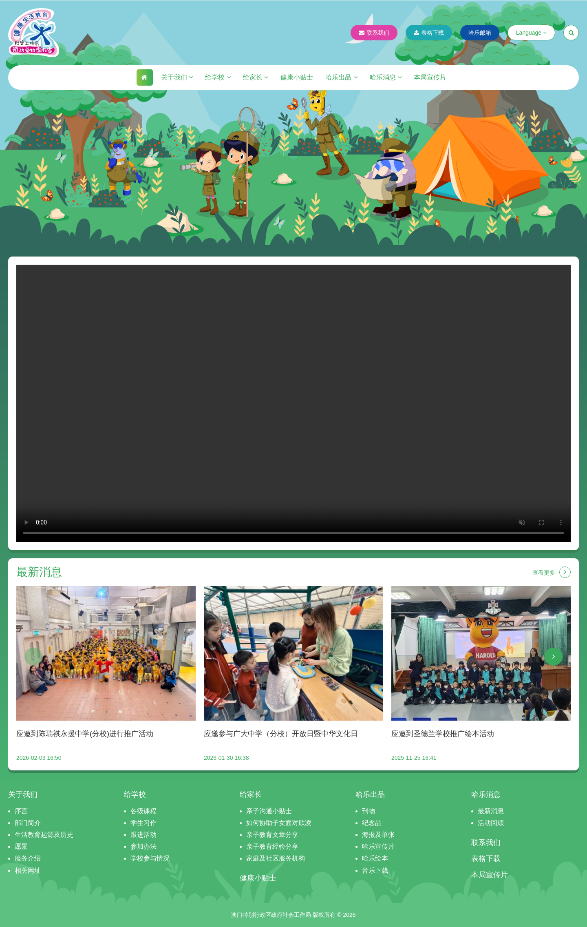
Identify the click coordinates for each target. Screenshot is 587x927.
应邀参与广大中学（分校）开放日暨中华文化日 (281, 734)
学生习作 (143, 822)
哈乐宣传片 (378, 846)
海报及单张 (378, 834)
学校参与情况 (150, 858)
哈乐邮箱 (479, 32)
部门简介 (28, 822)
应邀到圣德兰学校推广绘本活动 (442, 734)
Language (531, 32)
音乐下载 (375, 870)
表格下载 (429, 32)
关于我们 (177, 77)
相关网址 (28, 870)
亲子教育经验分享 (272, 846)
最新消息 (491, 811)
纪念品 (372, 822)
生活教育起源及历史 (44, 834)
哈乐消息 (386, 77)
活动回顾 (491, 822)
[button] (33, 657)
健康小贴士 (296, 77)
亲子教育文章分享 (272, 834)
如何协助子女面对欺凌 (278, 822)
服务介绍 (28, 858)
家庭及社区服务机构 (275, 858)
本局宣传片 (430, 77)
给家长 (255, 77)
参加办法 (143, 846)
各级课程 (143, 811)
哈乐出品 (341, 77)
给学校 (217, 77)
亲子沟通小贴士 (269, 811)
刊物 (368, 811)
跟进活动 (143, 834)
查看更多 (551, 572)
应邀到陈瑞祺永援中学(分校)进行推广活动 (84, 734)
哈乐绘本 (375, 858)
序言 (21, 811)
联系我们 (374, 32)
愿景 (21, 846)
